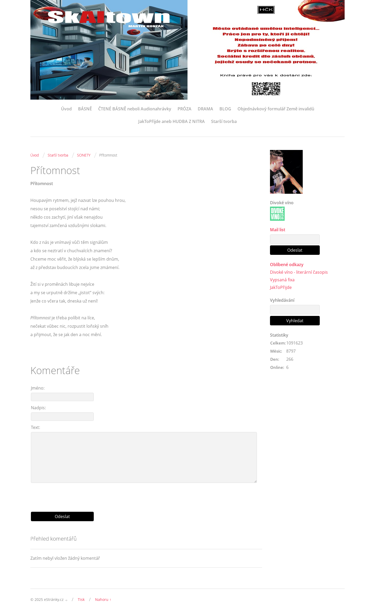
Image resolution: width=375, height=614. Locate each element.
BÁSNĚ (85, 109)
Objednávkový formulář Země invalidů (276, 109)
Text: (35, 427)
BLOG (225, 109)
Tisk (81, 599)
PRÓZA (184, 109)
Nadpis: (38, 408)
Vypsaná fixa (282, 280)
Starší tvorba (224, 121)
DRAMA (205, 109)
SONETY (83, 155)
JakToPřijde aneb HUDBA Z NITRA (171, 121)
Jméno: (38, 388)
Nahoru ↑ (103, 599)
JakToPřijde (281, 287)
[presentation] (146, 495)
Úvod (66, 109)
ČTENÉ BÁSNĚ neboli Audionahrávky (134, 109)
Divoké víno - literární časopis (299, 272)
